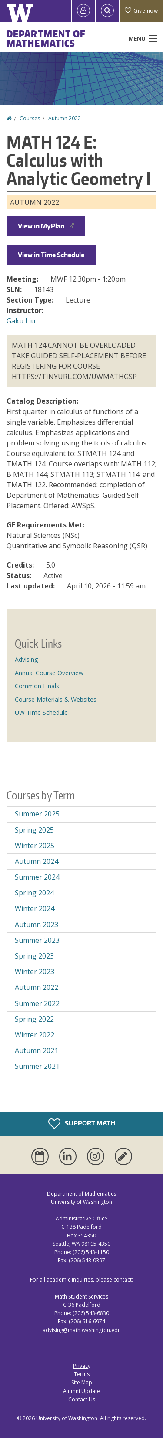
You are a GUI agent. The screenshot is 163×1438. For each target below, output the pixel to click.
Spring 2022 (34, 1019)
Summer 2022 (37, 1003)
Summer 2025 (37, 814)
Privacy (81, 1366)
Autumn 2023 (36, 924)
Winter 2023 (34, 971)
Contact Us (81, 1399)
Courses (30, 118)
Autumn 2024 (36, 861)
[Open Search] (107, 11)
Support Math (81, 1124)
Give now (141, 10)
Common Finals (37, 686)
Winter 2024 (34, 908)
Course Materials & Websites (55, 699)
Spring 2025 (34, 830)
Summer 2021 (37, 1066)
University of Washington (66, 1418)
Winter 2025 (34, 845)
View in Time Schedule (51, 254)
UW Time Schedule (41, 712)
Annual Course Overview (49, 673)
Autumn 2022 (64, 118)
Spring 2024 (34, 892)
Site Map (81, 1382)
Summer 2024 (37, 877)
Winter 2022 (34, 1035)
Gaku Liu (21, 321)
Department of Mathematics (46, 38)
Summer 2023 (37, 940)
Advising (26, 659)
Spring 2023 (34, 956)
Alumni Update (81, 1391)
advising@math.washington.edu (82, 1330)
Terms (82, 1374)
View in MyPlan (46, 226)
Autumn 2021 (36, 1050)
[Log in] (83, 11)
